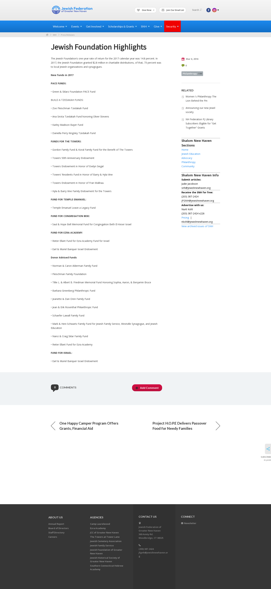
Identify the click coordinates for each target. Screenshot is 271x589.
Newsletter (190, 523)
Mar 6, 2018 (189, 59)
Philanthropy (192, 73)
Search (197, 9)
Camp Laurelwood (100, 523)
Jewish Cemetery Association (106, 541)
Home (47, 35)
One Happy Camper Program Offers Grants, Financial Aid (84, 449)
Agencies (96, 517)
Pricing (185, 217)
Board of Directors (58, 528)
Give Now (146, 10)
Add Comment (147, 411)
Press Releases (67, 35)
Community (187, 166)
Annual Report (56, 523)
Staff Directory (56, 532)
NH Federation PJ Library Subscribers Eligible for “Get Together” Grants (201, 123)
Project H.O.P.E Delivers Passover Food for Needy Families (186, 449)
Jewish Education (190, 153)
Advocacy (186, 158)
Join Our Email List (172, 10)
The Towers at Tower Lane (105, 536)
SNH (55, 35)
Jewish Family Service (102, 545)
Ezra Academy (98, 528)
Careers (52, 536)
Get (95, 26)
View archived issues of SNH (197, 226)
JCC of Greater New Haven (104, 532)
